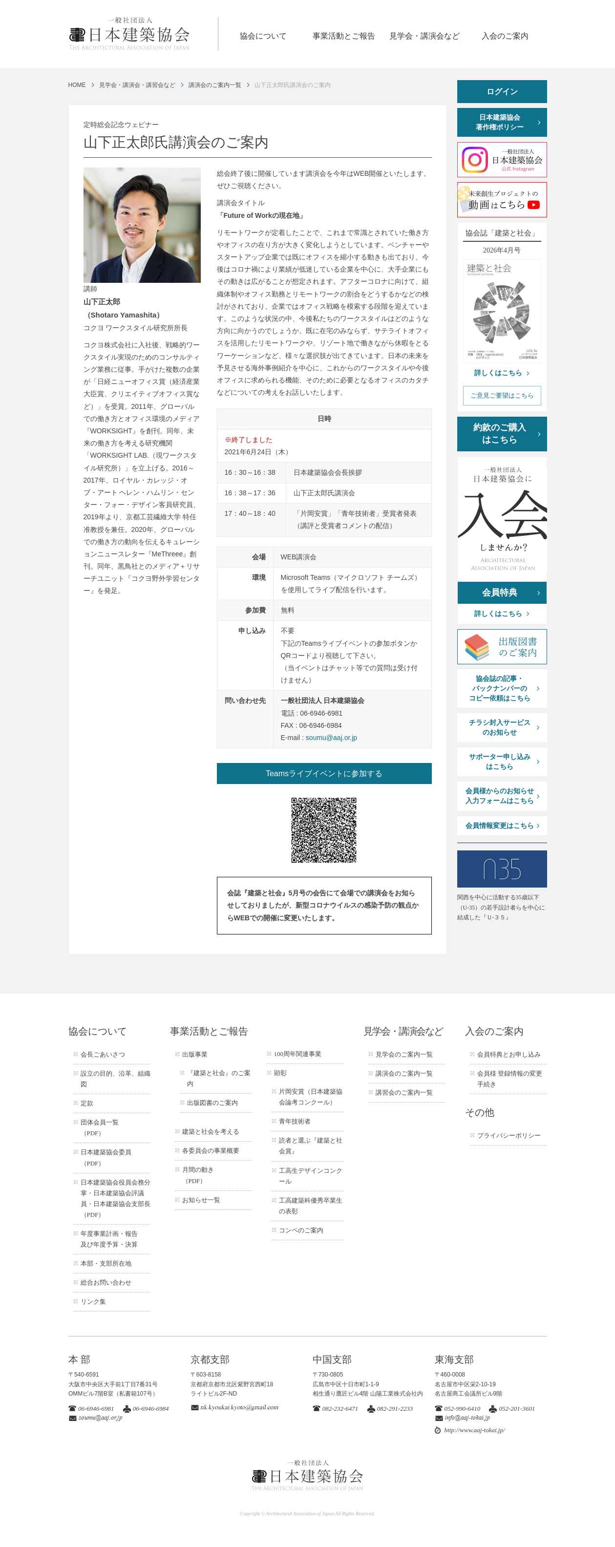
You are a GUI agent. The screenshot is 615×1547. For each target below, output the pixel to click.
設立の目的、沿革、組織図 (115, 1079)
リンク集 (93, 1301)
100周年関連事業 (298, 1054)
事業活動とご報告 (344, 36)
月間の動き (198, 1175)
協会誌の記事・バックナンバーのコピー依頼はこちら (499, 688)
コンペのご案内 (301, 1230)
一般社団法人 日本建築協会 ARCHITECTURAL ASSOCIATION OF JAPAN (143, 34)
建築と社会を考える (210, 1131)
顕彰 (280, 1073)
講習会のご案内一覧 (404, 1092)
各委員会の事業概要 (210, 1150)
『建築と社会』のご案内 (219, 1078)
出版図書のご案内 (212, 1102)
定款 (87, 1103)
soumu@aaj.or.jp (331, 738)
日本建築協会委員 (106, 1157)
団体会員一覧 (100, 1128)
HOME (77, 85)
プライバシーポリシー (509, 1135)
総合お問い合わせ (106, 1282)
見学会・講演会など (424, 36)
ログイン (502, 91)
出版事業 (195, 1054)
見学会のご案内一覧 (404, 1054)
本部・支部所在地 (106, 1263)
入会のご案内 (505, 36)
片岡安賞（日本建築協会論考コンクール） (310, 1097)
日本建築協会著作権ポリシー (500, 122)
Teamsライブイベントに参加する (324, 773)
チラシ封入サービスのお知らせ (499, 727)
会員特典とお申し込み (509, 1054)
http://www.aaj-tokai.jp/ (475, 1430)
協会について (263, 36)
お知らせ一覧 (201, 1200)
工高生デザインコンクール (310, 1176)
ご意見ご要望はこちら (502, 395)
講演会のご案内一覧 (215, 85)
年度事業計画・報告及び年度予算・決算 (109, 1239)
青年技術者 (295, 1121)
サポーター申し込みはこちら (499, 761)
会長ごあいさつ (103, 1054)
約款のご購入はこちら (499, 434)
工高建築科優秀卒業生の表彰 (310, 1206)
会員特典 (499, 592)
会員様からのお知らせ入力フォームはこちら (500, 796)
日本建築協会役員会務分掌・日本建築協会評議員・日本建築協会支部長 (115, 1198)
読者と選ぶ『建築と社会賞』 (310, 1146)
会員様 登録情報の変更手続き (509, 1079)
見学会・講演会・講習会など (137, 85)
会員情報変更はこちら (500, 825)
